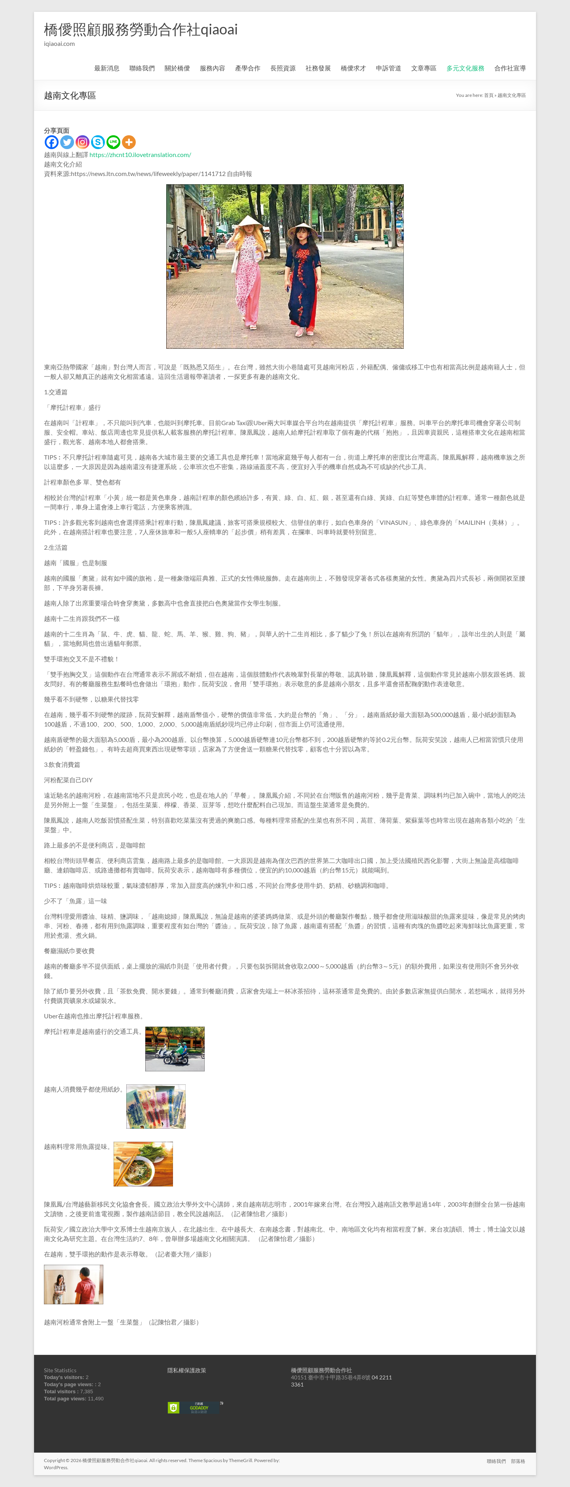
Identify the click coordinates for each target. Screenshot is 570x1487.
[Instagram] (82, 142)
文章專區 (424, 68)
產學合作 (247, 68)
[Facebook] (52, 142)
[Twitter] (67, 142)
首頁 (489, 95)
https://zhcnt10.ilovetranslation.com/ (140, 154)
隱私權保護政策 (186, 1370)
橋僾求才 (353, 68)
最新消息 (107, 68)
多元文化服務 (465, 68)
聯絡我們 (142, 68)
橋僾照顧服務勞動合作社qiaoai (141, 29)
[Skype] (98, 142)
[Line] (113, 142)
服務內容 (212, 68)
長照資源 (283, 68)
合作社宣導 (510, 68)
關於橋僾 (177, 68)
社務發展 (318, 68)
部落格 (519, 1460)
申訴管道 (388, 68)
